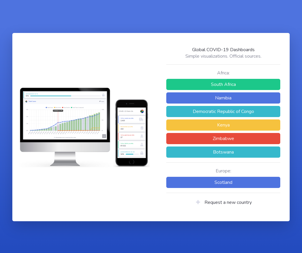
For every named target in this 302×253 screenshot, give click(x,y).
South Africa (223, 84)
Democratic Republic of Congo (223, 111)
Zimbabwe (223, 138)
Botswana (223, 152)
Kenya (223, 125)
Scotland (223, 182)
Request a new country (223, 202)
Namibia (223, 98)
